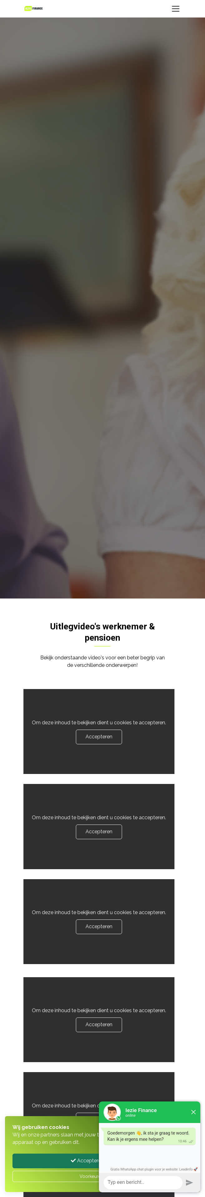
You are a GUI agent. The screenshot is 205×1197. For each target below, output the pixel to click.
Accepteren (91, 737)
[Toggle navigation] (175, 8)
